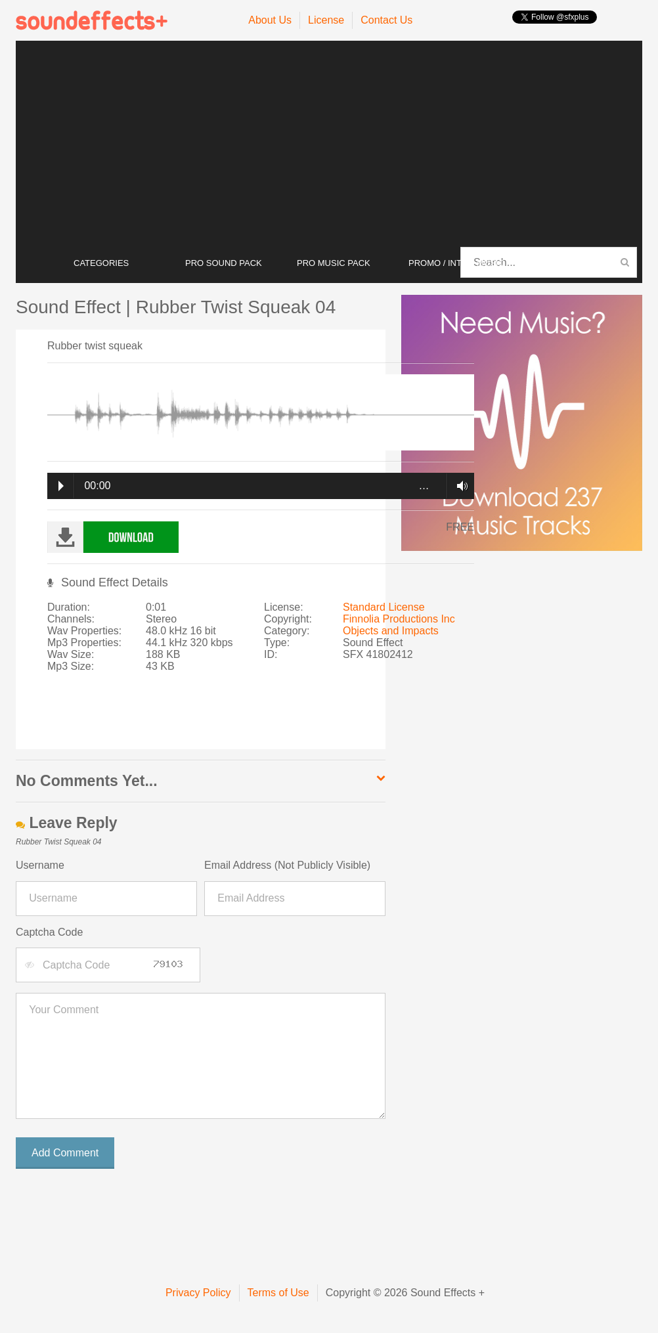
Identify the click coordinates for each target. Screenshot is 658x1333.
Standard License (384, 607)
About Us (270, 20)
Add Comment (65, 1152)
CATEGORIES (101, 263)
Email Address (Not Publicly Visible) (287, 865)
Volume (458, 486)
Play (61, 486)
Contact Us (386, 20)
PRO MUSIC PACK (333, 263)
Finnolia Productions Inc (399, 618)
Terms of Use (278, 1292)
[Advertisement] (329, 144)
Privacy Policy (198, 1292)
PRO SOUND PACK (223, 263)
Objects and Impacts (391, 630)
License (326, 20)
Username (40, 865)
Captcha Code (49, 932)
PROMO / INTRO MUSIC (456, 263)
